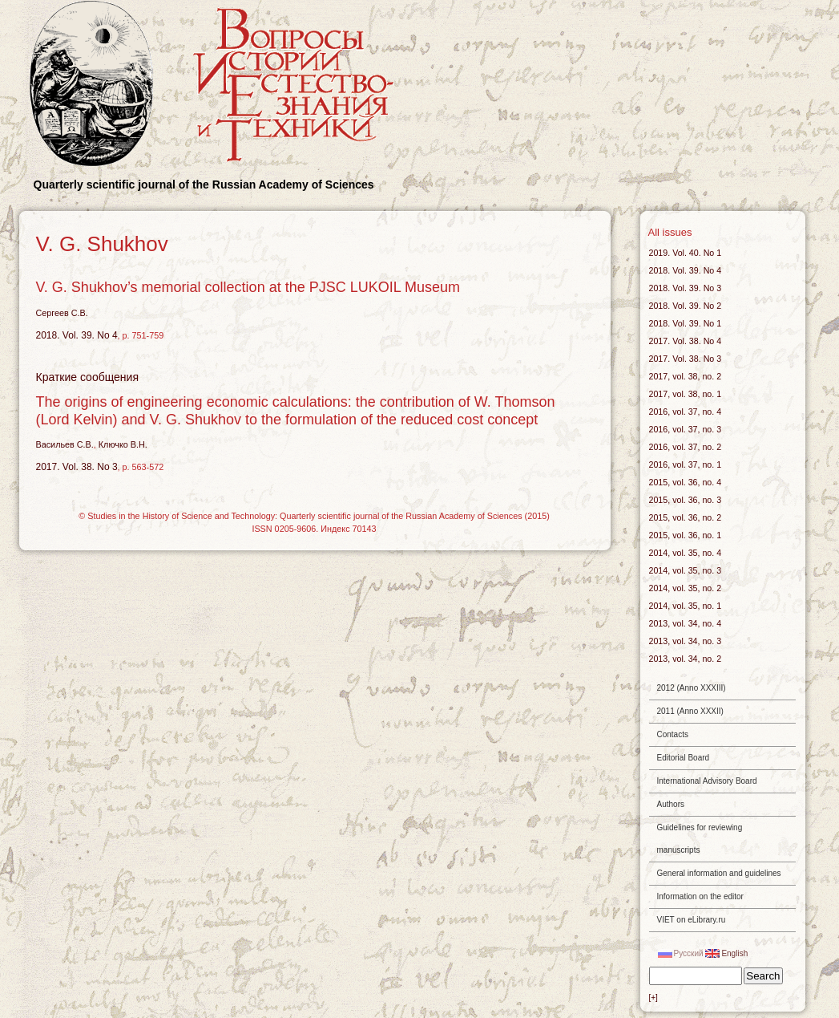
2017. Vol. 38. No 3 (77, 466)
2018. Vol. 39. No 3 (685, 288)
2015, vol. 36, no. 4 (685, 482)
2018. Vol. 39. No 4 (77, 335)
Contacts (672, 734)
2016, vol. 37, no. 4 (685, 411)
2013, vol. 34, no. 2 (685, 658)
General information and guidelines (719, 873)
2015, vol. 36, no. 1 (685, 535)
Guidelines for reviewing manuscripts (700, 838)
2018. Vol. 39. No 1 (685, 323)
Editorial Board (683, 757)
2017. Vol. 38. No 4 (685, 341)
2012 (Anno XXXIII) (691, 687)
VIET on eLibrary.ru (691, 919)
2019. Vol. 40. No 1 (685, 253)
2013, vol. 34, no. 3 (685, 641)
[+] (653, 997)
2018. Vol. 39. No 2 (685, 305)
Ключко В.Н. (123, 444)
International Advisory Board (707, 781)
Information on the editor (700, 896)
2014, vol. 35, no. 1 (685, 605)
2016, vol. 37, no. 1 (685, 464)
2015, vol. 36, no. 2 (685, 517)
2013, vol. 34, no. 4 (685, 623)
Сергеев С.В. (62, 313)
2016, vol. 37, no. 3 (685, 429)
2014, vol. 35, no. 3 (685, 570)
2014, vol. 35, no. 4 (685, 553)
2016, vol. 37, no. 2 (685, 447)
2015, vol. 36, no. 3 (685, 500)
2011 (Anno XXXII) (690, 711)
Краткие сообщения (87, 377)
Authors (670, 804)
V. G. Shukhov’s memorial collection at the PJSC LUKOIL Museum (248, 287)
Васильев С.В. (65, 444)
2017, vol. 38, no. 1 (685, 394)
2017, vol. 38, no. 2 (685, 376)
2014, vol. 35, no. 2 (685, 588)
